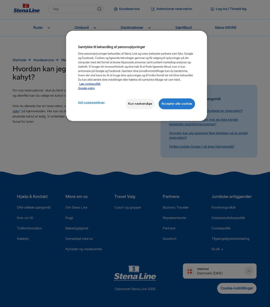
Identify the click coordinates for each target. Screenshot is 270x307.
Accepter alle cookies (176, 104)
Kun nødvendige (140, 104)
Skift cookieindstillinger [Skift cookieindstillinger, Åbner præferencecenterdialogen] (91, 102)
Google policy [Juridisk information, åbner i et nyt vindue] (86, 88)
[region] (136, 76)
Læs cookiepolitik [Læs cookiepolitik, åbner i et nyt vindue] (90, 84)
